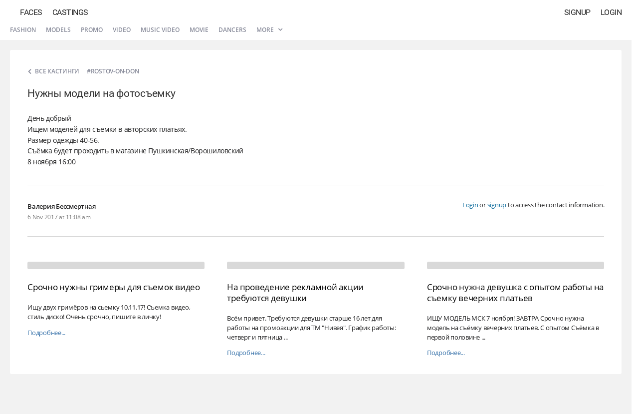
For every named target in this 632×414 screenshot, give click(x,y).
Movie (199, 29)
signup (497, 204)
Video (122, 29)
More (269, 29)
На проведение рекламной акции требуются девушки (295, 292)
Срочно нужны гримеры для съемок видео (113, 287)
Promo (92, 29)
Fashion (23, 29)
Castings (70, 12)
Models (58, 29)
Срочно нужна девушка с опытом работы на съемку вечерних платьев (515, 292)
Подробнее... (46, 333)
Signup (577, 12)
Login (611, 12)
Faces (31, 12)
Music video (160, 29)
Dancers (232, 29)
